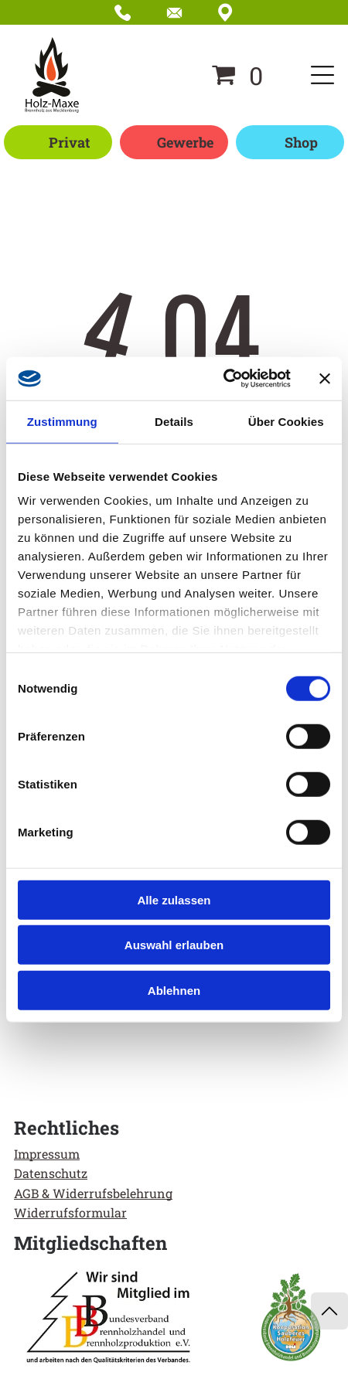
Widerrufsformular (70, 1212)
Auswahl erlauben (174, 945)
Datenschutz (50, 1173)
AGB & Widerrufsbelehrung (93, 1193)
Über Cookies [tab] (286, 420)
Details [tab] (174, 420)
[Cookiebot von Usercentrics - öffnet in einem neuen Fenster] (223, 379)
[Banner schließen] (324, 378)
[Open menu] (322, 75)
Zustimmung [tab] (62, 420)
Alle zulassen (173, 899)
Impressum (47, 1154)
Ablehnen (174, 989)
